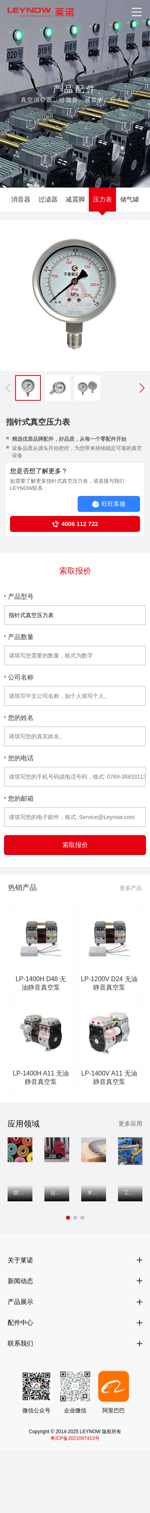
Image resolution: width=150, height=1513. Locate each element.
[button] (142, 388)
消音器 (20, 199)
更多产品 (131, 895)
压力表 (102, 199)
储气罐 (129, 199)
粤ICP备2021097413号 (75, 1445)
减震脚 (75, 199)
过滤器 (48, 199)
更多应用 (130, 1126)
